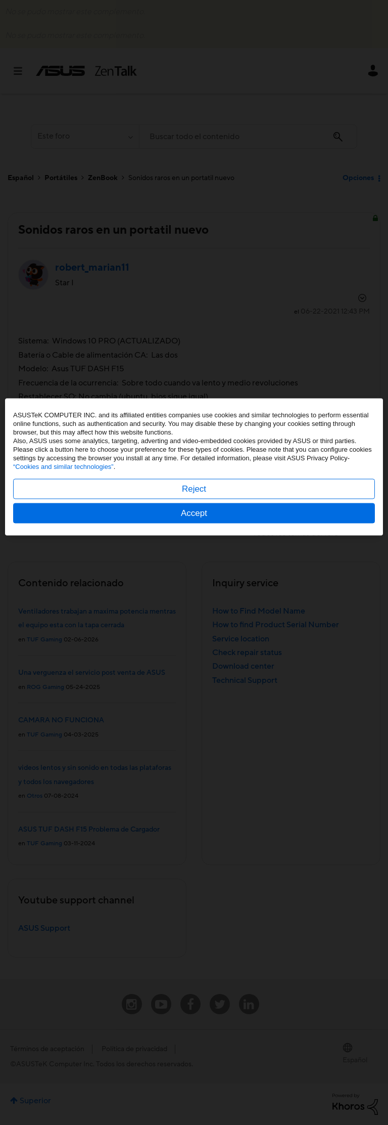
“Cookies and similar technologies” (63, 562)
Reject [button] (194, 584)
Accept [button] (194, 609)
